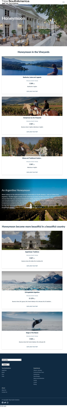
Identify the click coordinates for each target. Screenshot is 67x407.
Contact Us (4, 392)
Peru (3, 374)
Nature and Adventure (39, 378)
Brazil (3, 372)
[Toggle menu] (63, 2)
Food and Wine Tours (39, 372)
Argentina (4, 370)
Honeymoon (36, 374)
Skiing (35, 384)
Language (5, 362)
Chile (3, 376)
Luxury (35, 382)
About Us (4, 390)
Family (35, 380)
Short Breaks (37, 376)
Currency (4, 357)
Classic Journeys (38, 370)
